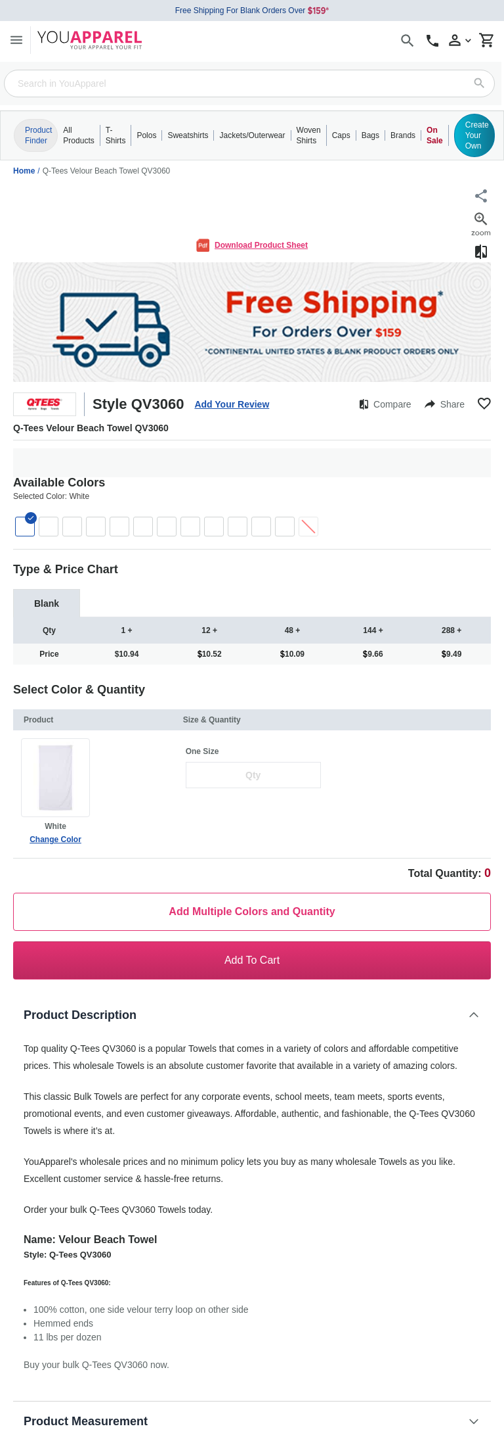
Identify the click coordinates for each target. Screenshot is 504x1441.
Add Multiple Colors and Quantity (252, 911)
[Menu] (16, 39)
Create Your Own (477, 135)
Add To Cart (252, 960)
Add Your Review (231, 404)
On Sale (435, 135)
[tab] (46, 603)
